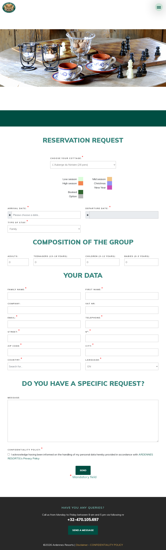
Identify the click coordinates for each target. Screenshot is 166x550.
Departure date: (96, 208)
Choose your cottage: (66, 158)
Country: (14, 360)
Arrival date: (17, 208)
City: (88, 346)
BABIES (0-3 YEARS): (137, 256)
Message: (14, 397)
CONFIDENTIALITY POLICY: (24, 449)
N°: (87, 332)
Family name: (16, 289)
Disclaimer (82, 544)
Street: (13, 332)
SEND (83, 470)
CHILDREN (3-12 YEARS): (100, 256)
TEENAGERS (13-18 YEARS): (51, 256)
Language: (92, 360)
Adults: (13, 256)
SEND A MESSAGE (83, 530)
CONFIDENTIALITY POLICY (106, 544)
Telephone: (93, 317)
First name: (93, 289)
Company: (14, 303)
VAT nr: (90, 303)
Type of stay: (17, 222)
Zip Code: (14, 346)
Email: (12, 317)
